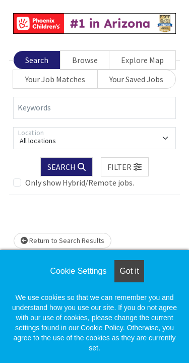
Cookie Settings (78, 271)
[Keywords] (94, 108)
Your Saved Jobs (136, 79)
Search (36, 60)
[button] (125, 166)
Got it (129, 271)
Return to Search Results (62, 240)
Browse (85, 60)
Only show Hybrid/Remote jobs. (79, 182)
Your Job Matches (55, 79)
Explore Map (142, 60)
